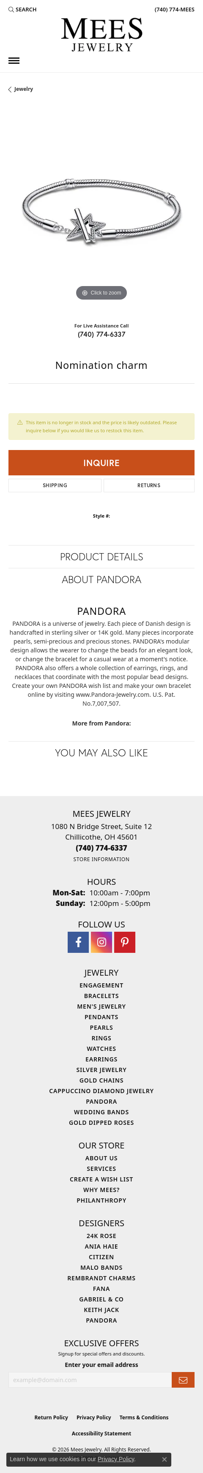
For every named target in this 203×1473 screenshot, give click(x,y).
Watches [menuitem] (101, 1049)
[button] (22, 9)
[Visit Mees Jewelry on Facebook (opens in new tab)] (78, 942)
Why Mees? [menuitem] (101, 1190)
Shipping (55, 485)
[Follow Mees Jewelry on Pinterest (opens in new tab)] (124, 942)
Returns (148, 485)
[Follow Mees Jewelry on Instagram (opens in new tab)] (101, 942)
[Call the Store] (101, 848)
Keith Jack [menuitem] (101, 1310)
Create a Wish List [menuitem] (101, 1179)
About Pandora (101, 579)
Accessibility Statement (101, 1433)
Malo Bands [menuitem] (101, 1267)
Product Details (101, 556)
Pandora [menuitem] (101, 1101)
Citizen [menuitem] (101, 1257)
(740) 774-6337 (102, 334)
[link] (174, 9)
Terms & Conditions (144, 1417)
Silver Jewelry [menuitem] (101, 1070)
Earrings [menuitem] (101, 1059)
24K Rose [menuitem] (102, 1236)
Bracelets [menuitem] (101, 996)
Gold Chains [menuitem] (101, 1080)
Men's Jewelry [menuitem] (101, 1006)
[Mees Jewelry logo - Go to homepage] (101, 35)
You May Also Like (101, 752)
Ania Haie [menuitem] (101, 1246)
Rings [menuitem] (101, 1038)
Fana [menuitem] (101, 1289)
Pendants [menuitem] (101, 1017)
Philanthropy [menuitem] (101, 1200)
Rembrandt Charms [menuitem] (101, 1278)
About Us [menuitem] (101, 1158)
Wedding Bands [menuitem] (101, 1112)
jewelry (23, 89)
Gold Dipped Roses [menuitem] (101, 1122)
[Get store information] (101, 859)
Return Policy (51, 1417)
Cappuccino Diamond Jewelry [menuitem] (101, 1091)
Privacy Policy (94, 1417)
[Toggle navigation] (14, 60)
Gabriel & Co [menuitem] (101, 1299)
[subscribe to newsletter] (183, 1380)
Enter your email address (101, 1365)
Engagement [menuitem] (101, 985)
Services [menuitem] (101, 1169)
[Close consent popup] (164, 1459)
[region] (101, 210)
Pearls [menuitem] (101, 1027)
